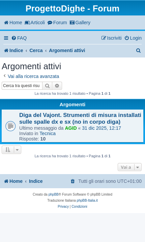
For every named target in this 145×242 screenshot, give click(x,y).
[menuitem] (19, 38)
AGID (71, 128)
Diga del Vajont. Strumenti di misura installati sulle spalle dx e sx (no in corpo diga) (80, 118)
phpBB (54, 194)
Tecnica (47, 133)
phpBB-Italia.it (87, 200)
